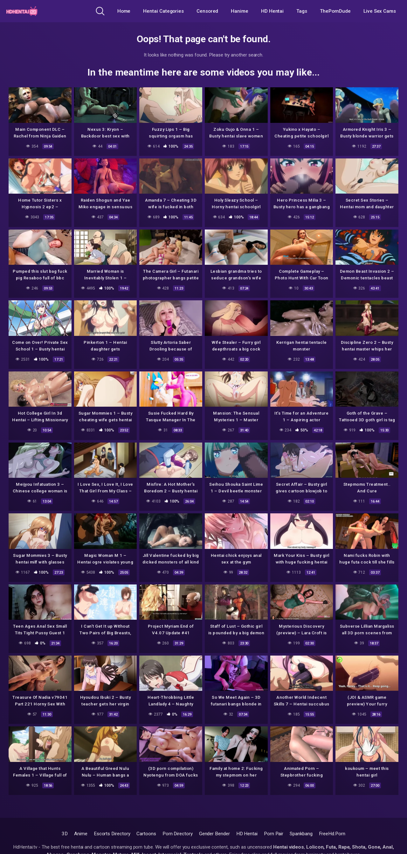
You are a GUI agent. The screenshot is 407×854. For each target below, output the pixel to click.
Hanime (239, 11)
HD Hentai (272, 11)
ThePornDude (335, 11)
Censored (207, 11)
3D (65, 834)
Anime (80, 834)
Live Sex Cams (379, 11)
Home (124, 11)
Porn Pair (273, 834)
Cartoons (146, 834)
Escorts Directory (112, 834)
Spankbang (301, 834)
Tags (301, 11)
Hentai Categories (163, 11)
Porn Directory (177, 834)
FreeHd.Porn (332, 834)
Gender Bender (214, 834)
